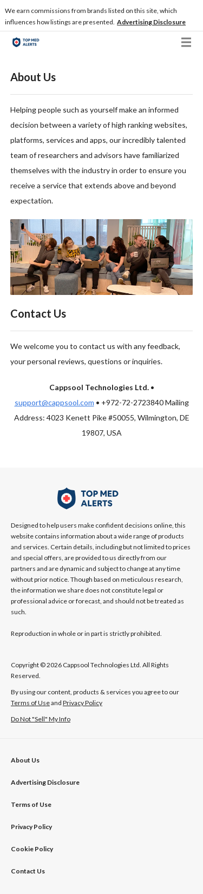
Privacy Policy (31, 827)
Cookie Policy (32, 849)
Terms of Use (31, 804)
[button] (151, 22)
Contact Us (28, 871)
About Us (25, 760)
